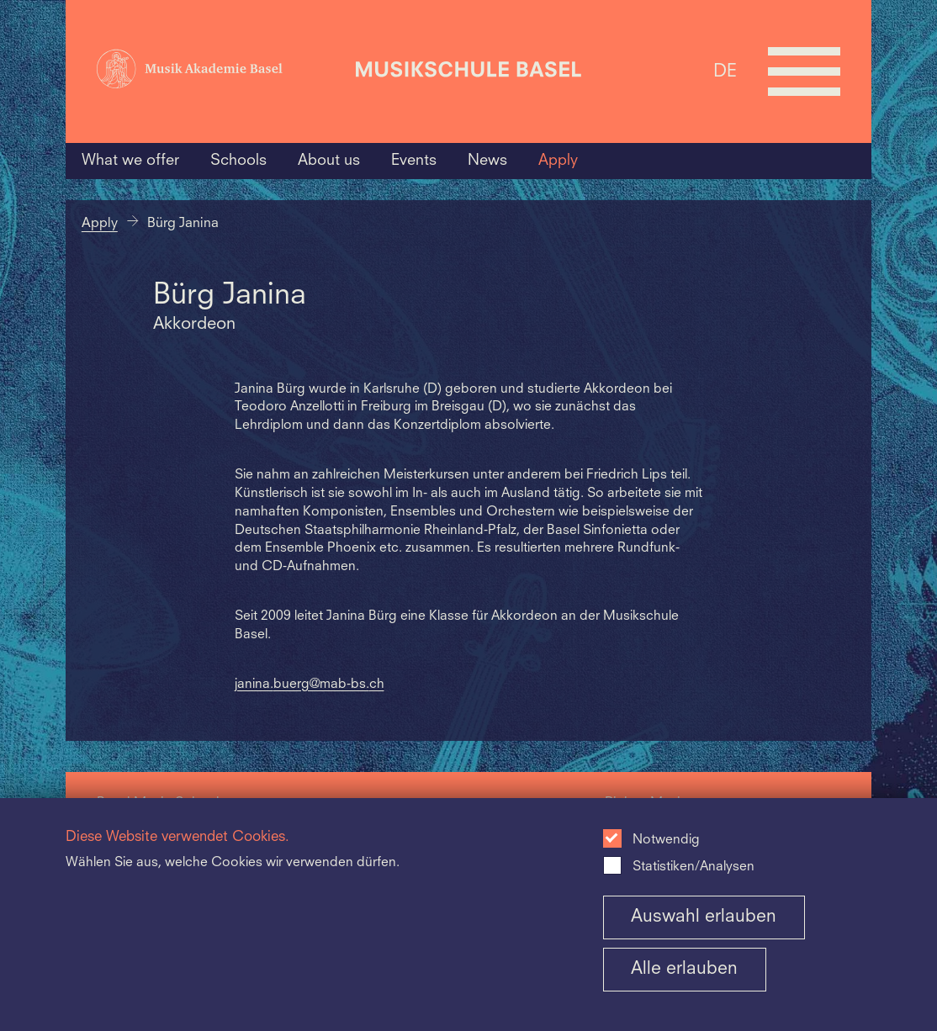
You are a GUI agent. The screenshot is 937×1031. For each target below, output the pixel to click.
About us (329, 160)
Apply (558, 160)
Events (414, 160)
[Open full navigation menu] (804, 71)
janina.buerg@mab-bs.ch (309, 684)
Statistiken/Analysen (693, 867)
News (487, 160)
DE (725, 71)
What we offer (130, 160)
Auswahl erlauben (703, 917)
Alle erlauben (684, 969)
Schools (238, 160)
